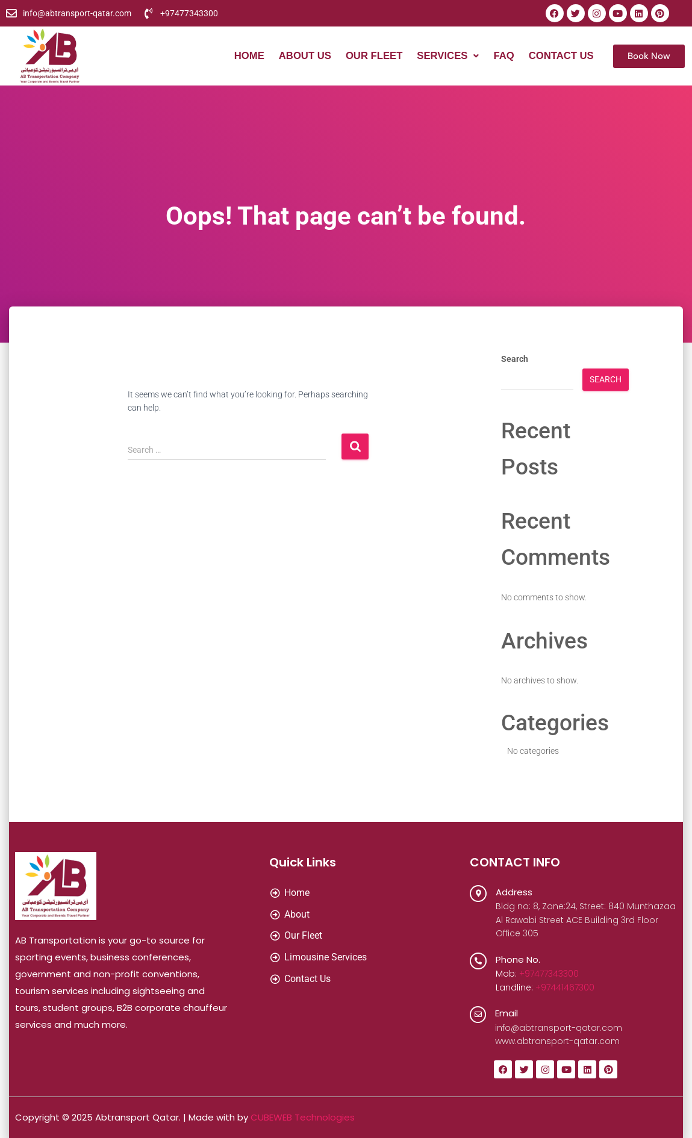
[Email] (478, 1014)
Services (446, 56)
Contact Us (561, 56)
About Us (301, 56)
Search (514, 359)
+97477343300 (549, 974)
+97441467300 (564, 987)
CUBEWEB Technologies (303, 1117)
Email (507, 1013)
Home (244, 56)
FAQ (502, 56)
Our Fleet (371, 56)
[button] (446, 56)
